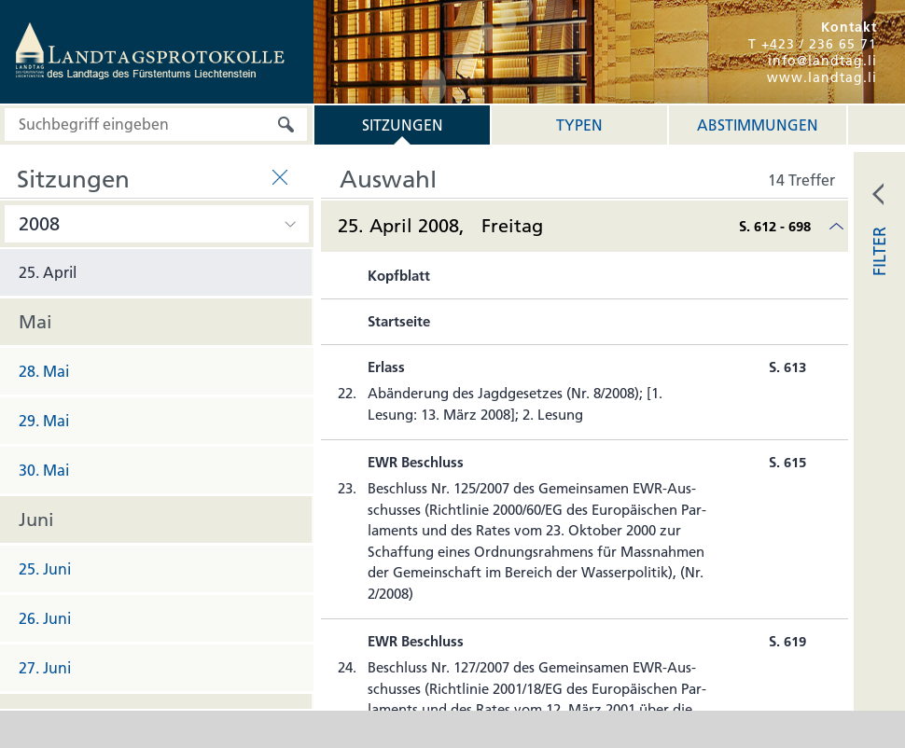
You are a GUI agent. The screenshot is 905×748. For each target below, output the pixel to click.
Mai (35, 322)
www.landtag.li (822, 77)
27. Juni (45, 667)
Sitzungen (402, 125)
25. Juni (45, 569)
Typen (579, 125)
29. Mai (44, 420)
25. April (48, 272)
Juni (36, 519)
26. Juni (45, 618)
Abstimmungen (757, 125)
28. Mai (44, 371)
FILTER (879, 251)
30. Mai (44, 470)
